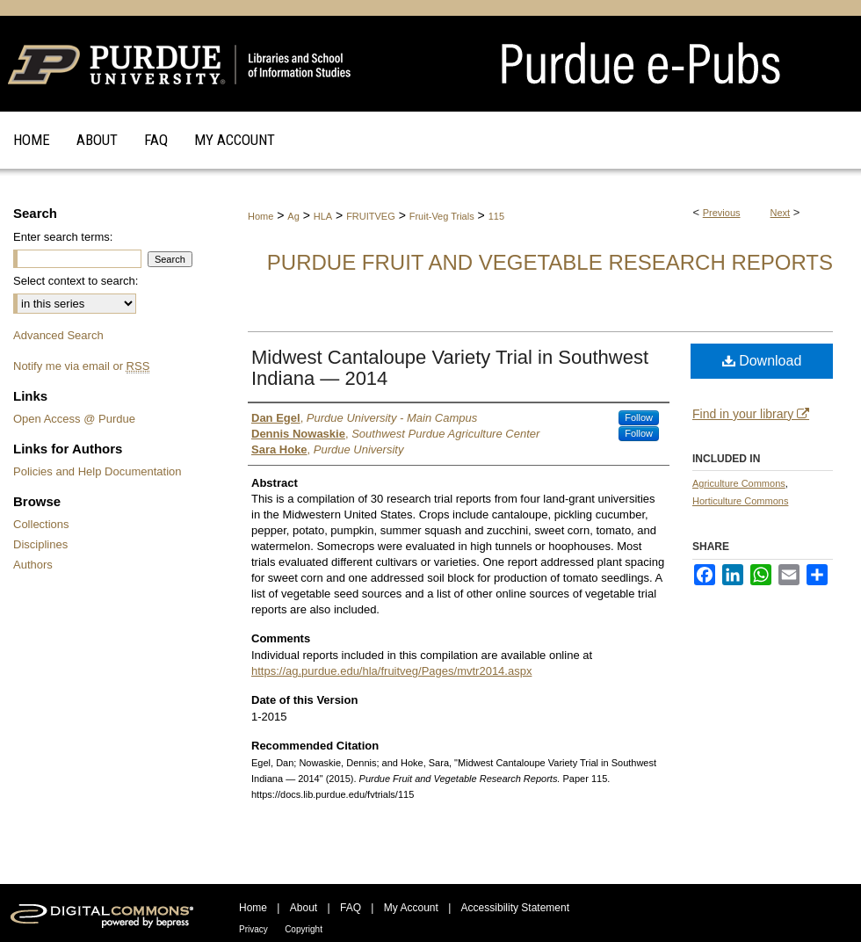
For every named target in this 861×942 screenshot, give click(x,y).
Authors (33, 564)
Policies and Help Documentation (97, 471)
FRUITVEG (370, 216)
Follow (639, 417)
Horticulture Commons (740, 501)
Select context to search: (75, 280)
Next (781, 212)
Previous (722, 212)
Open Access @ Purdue (74, 418)
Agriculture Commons (738, 483)
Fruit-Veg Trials (441, 216)
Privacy (253, 929)
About (303, 908)
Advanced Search (58, 335)
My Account (411, 908)
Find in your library (750, 414)
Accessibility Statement (515, 908)
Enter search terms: (62, 236)
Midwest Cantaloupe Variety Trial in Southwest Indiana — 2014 (449, 367)
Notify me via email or (81, 366)
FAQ (350, 908)
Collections (41, 524)
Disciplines (40, 544)
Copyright (303, 929)
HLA (323, 216)
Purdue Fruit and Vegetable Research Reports (550, 262)
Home (260, 216)
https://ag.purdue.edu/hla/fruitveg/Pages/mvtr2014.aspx (391, 671)
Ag (293, 216)
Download (762, 360)
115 (496, 216)
